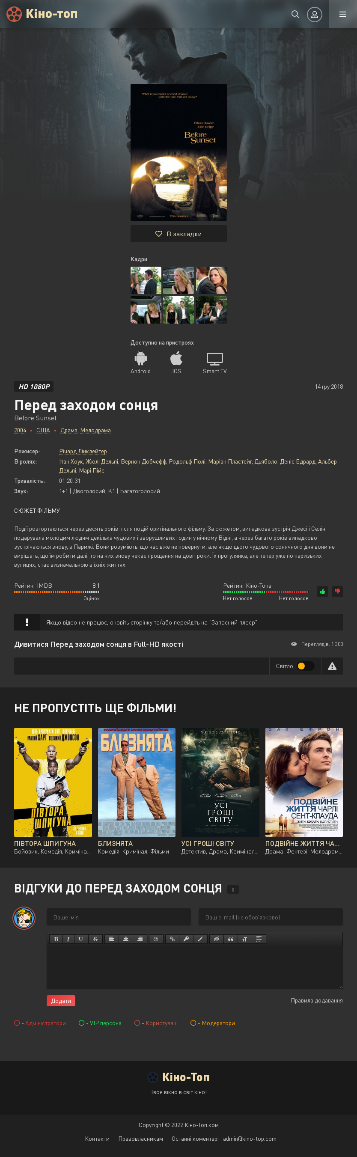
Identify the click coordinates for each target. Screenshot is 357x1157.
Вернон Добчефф (143, 461)
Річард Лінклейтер (83, 451)
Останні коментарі (195, 1138)
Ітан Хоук (71, 461)
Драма (68, 430)
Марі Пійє (91, 470)
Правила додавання (317, 1000)
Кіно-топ (52, 13)
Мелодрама (95, 430)
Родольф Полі (187, 461)
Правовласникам (140, 1138)
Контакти (97, 1138)
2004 (20, 430)
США (43, 430)
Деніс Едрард (297, 461)
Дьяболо (265, 461)
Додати (61, 1000)
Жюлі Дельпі (102, 461)
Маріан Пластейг (230, 461)
